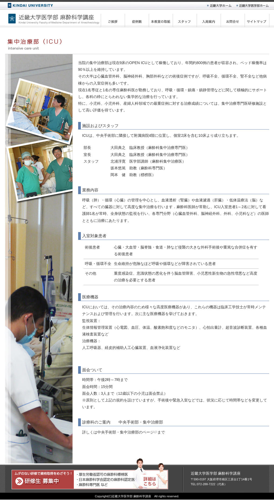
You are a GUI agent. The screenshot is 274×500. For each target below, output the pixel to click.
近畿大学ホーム (29, 5)
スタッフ (187, 19)
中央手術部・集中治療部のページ (125, 432)
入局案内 (211, 19)
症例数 (139, 19)
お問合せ (235, 19)
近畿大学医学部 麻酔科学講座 (52, 17)
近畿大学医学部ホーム (253, 5)
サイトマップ (259, 19)
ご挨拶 (115, 19)
